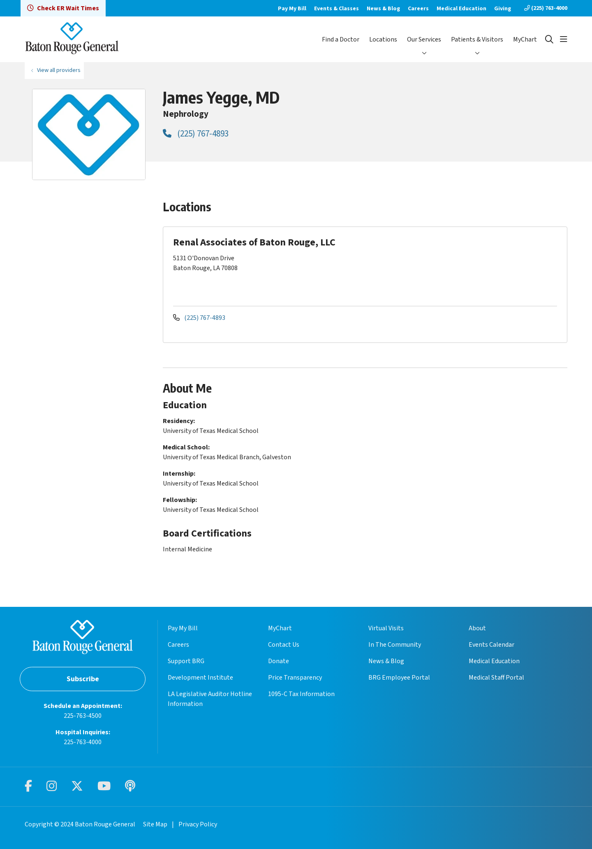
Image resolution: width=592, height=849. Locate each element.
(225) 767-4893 (196, 133)
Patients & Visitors (477, 39)
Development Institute (200, 677)
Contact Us (283, 644)
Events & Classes (336, 9)
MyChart (525, 39)
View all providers (59, 70)
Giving (502, 9)
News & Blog (383, 9)
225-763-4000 (83, 742)
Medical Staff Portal (496, 677)
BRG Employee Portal (399, 677)
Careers (418, 9)
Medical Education (461, 9)
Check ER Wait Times (63, 8)
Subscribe (83, 679)
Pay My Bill (292, 9)
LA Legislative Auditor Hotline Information (210, 698)
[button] (563, 39)
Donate (278, 661)
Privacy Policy (197, 824)
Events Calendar (491, 644)
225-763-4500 (83, 715)
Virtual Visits (386, 628)
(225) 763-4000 (545, 8)
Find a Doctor (340, 39)
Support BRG (186, 661)
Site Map (155, 824)
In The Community (394, 644)
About (477, 628)
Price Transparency (295, 677)
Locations (383, 39)
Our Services (424, 39)
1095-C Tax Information (301, 694)
